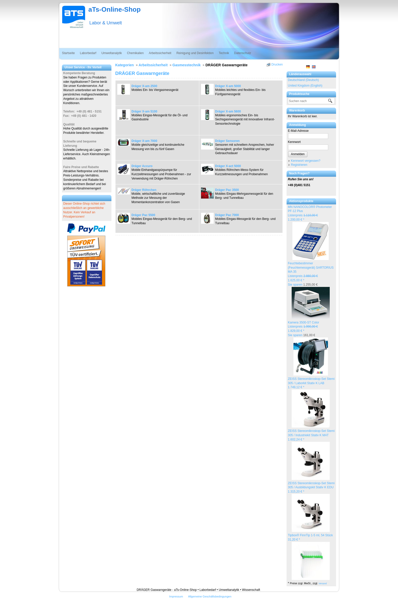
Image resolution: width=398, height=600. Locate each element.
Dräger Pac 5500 (143, 215)
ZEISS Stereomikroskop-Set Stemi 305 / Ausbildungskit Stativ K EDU (311, 487)
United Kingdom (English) (305, 85)
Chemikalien (135, 53)
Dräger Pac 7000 (227, 215)
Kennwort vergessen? (305, 161)
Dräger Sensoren (227, 141)
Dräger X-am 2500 (144, 86)
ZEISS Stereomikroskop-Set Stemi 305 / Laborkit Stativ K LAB (311, 383)
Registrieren (299, 165)
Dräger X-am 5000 (228, 86)
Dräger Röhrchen (143, 190)
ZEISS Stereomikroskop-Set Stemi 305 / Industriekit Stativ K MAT (311, 435)
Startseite (68, 53)
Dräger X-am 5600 (228, 111)
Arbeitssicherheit (160, 53)
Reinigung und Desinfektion (195, 53)
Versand (323, 583)
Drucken (277, 64)
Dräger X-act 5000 (228, 166)
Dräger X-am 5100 (144, 111)
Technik (224, 53)
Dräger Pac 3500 (227, 190)
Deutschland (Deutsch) (303, 80)
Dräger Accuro (142, 166)
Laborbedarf (88, 53)
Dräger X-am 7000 (144, 141)
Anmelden (298, 154)
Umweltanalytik (111, 53)
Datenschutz (242, 53)
